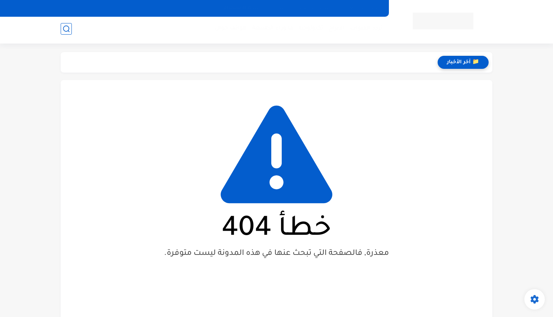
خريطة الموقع (365, 8)
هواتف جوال (229, 30)
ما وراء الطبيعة (271, 30)
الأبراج (335, 30)
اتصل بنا (280, 8)
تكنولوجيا (310, 30)
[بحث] (66, 30)
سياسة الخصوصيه (319, 8)
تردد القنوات (365, 30)
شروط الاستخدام (243, 8)
